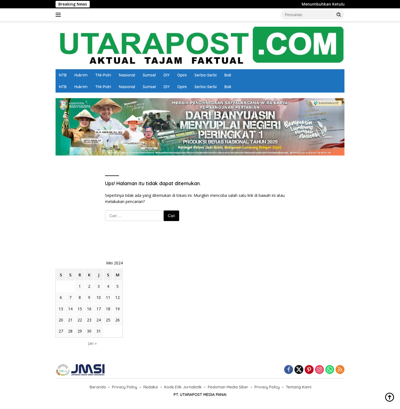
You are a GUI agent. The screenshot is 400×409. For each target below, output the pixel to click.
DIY (166, 75)
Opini (182, 75)
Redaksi (150, 387)
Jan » (92, 343)
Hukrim (81, 75)
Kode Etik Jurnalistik (183, 387)
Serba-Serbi (205, 75)
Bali (227, 75)
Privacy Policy (124, 387)
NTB (63, 75)
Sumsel (149, 75)
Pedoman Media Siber (228, 387)
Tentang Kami (298, 387)
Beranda (98, 387)
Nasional (127, 75)
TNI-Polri (103, 75)
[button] (338, 14)
